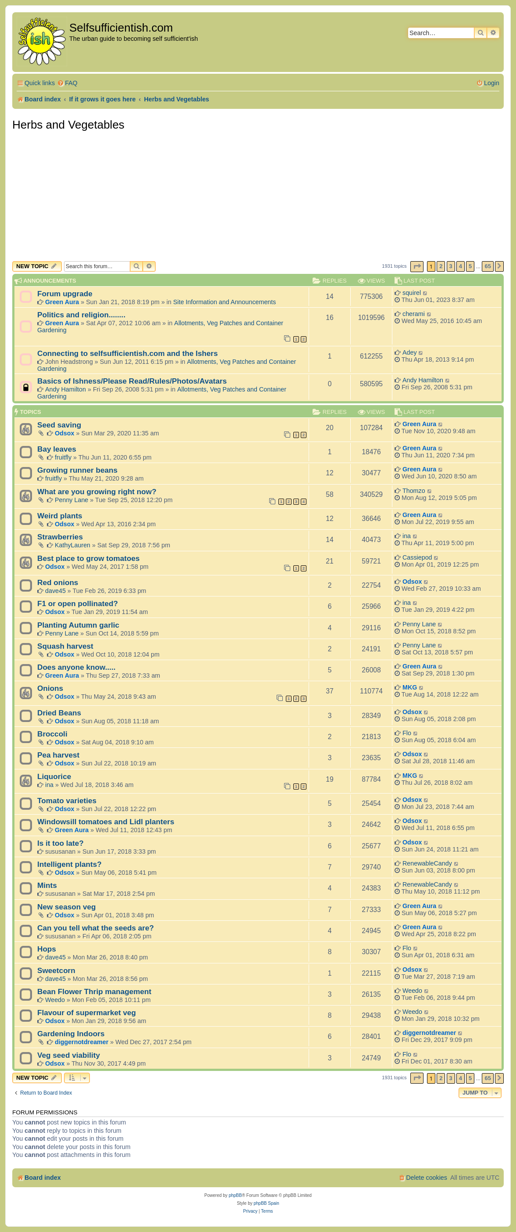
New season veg (66, 906)
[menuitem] (67, 83)
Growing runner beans (77, 470)
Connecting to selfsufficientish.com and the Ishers (127, 353)
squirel (411, 292)
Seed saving (59, 424)
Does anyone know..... (76, 667)
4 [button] (460, 266)
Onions (50, 688)
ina (406, 535)
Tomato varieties (66, 800)
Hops (46, 949)
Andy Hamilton (65, 389)
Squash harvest (65, 646)
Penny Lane (71, 499)
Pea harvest (58, 755)
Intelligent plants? (69, 864)
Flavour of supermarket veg (86, 1012)
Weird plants (59, 515)
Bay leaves (56, 449)
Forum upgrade (65, 293)
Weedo (55, 999)
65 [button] (487, 266)
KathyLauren (72, 545)
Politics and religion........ (81, 314)
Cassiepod (417, 557)
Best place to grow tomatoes (88, 558)
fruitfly (63, 457)
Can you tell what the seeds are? (95, 927)
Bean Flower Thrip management (94, 991)
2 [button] (440, 266)
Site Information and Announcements (224, 301)
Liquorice (54, 776)
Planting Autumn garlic (78, 625)
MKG (409, 687)
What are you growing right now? (97, 491)
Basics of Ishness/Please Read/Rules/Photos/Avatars (132, 381)
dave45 (55, 590)
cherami (413, 313)
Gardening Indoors (70, 1033)
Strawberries (60, 536)
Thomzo (413, 490)
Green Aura (62, 301)
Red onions (57, 582)
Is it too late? (60, 843)
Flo (406, 732)
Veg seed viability (68, 1055)
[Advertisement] (258, 195)
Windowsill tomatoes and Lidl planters (105, 821)
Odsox (65, 433)
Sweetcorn (56, 970)
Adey (409, 352)
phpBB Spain (266, 1203)
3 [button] (450, 266)
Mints (47, 885)
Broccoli (52, 733)
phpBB (235, 1195)
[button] (416, 266)
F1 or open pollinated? (77, 603)
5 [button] (470, 266)
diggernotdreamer (81, 1041)
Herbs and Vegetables (68, 124)
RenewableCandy (427, 863)
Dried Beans (59, 712)
